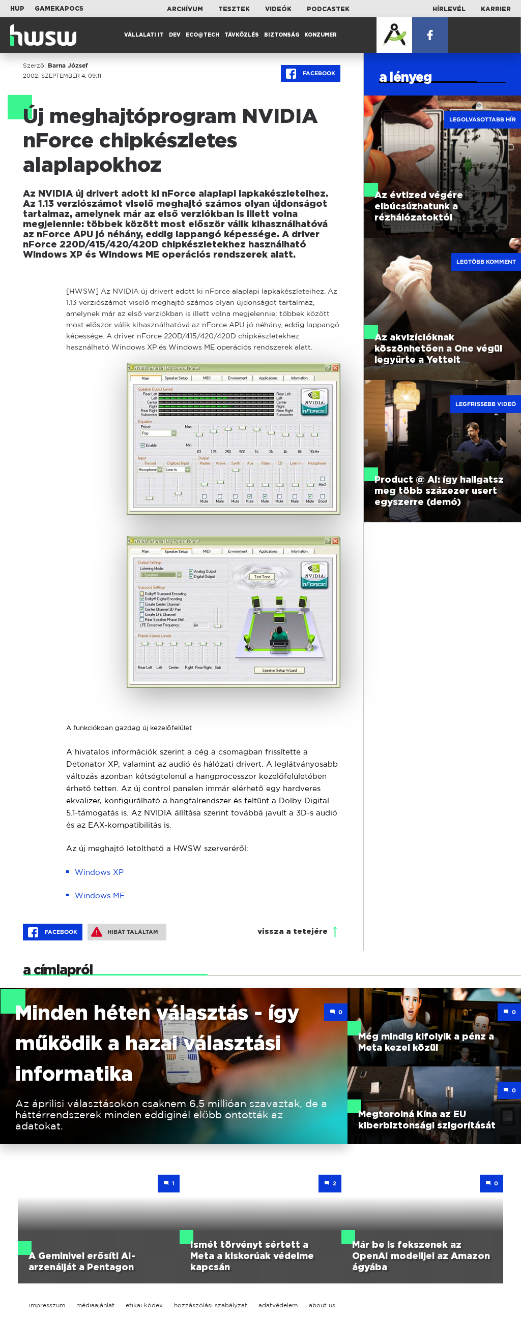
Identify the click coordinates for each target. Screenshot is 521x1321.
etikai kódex (144, 1305)
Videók (278, 9)
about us (322, 1305)
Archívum (185, 9)
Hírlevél (449, 9)
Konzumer (320, 35)
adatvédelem (278, 1305)
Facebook (310, 74)
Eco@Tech (202, 35)
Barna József (68, 65)
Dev (175, 35)
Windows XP (99, 872)
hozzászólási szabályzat (210, 1305)
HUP (17, 9)
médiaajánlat (95, 1305)
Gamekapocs (59, 9)
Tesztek (234, 9)
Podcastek (328, 9)
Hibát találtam (124, 931)
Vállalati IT (144, 35)
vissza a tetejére (292, 931)
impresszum (47, 1305)
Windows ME (100, 895)
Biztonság (281, 35)
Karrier (496, 9)
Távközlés (241, 35)
